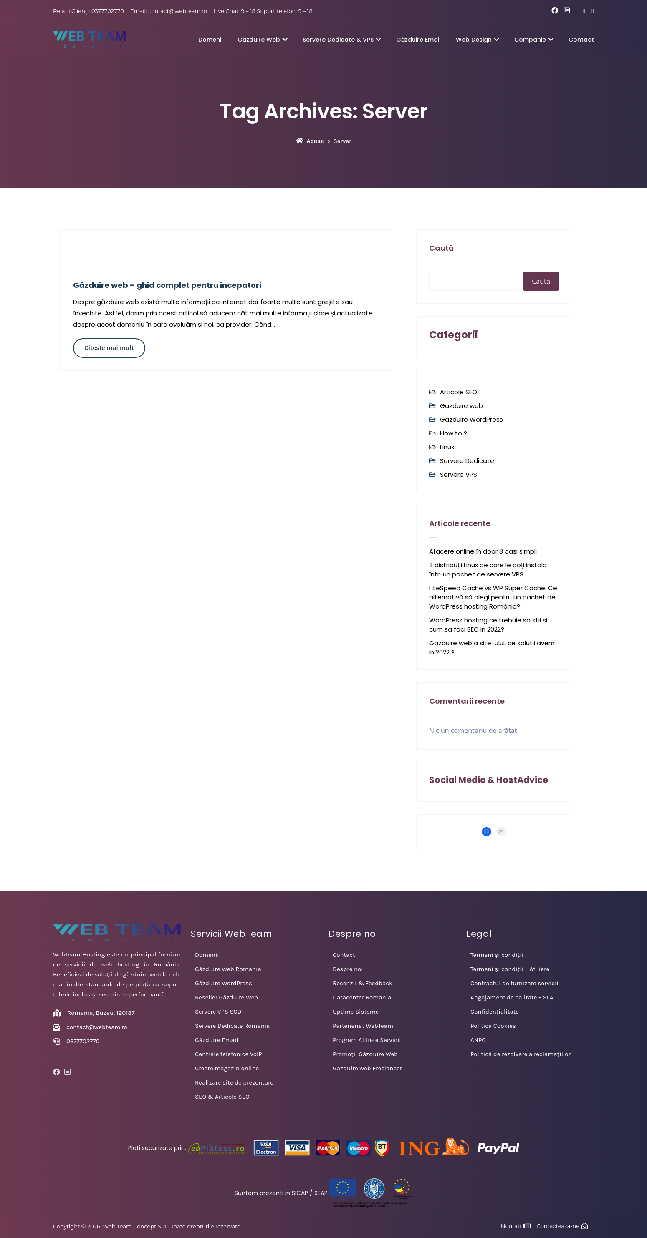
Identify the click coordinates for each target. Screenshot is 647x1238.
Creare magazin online (227, 1068)
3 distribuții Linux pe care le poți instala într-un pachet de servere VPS (488, 570)
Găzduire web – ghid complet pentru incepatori (167, 285)
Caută (441, 248)
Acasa (310, 141)
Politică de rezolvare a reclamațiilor (520, 1054)
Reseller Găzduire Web (226, 997)
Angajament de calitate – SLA (511, 997)
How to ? (453, 433)
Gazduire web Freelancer (367, 1068)
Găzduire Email (418, 39)
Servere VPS (458, 474)
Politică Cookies (493, 1025)
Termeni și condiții (496, 955)
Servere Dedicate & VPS (342, 39)
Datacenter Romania (362, 997)
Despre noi (348, 969)
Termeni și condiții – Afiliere (509, 969)
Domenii (210, 39)
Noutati (511, 1226)
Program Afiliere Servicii (367, 1040)
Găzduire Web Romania (228, 969)
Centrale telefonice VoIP (228, 1054)
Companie (533, 39)
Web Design (477, 39)
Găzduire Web (263, 39)
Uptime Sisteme (356, 1011)
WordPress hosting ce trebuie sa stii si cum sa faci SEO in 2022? (488, 625)
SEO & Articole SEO (222, 1096)
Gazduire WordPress (471, 419)
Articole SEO (458, 392)
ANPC (477, 1040)
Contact (581, 39)
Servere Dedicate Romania (232, 1025)
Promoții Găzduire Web (365, 1054)
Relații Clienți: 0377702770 (88, 11)
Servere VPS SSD (218, 1011)
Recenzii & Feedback (362, 983)
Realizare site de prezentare (234, 1082)
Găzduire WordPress (223, 983)
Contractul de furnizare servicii (514, 983)
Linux (447, 447)
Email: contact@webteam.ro (168, 11)
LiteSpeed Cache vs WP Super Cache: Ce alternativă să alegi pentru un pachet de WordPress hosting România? (493, 597)
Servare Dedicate (467, 460)
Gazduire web (461, 405)
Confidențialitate (494, 1011)
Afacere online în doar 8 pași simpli (483, 551)
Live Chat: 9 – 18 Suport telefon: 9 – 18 (263, 11)
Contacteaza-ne (558, 1226)
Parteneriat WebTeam (363, 1025)
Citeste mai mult (109, 348)
